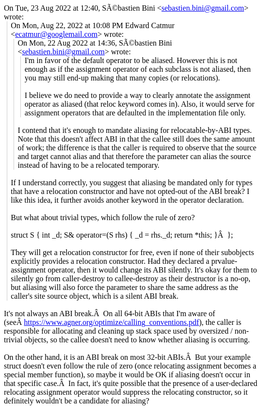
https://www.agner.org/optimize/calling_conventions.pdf (111, 322)
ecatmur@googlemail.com (56, 34)
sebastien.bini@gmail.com (203, 8)
